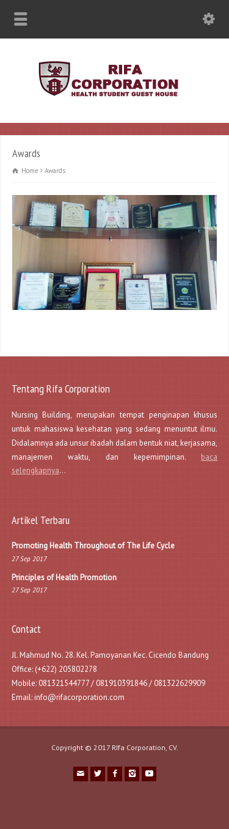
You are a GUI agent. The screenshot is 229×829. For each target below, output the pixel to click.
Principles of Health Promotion (64, 577)
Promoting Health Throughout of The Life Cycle (93, 545)
